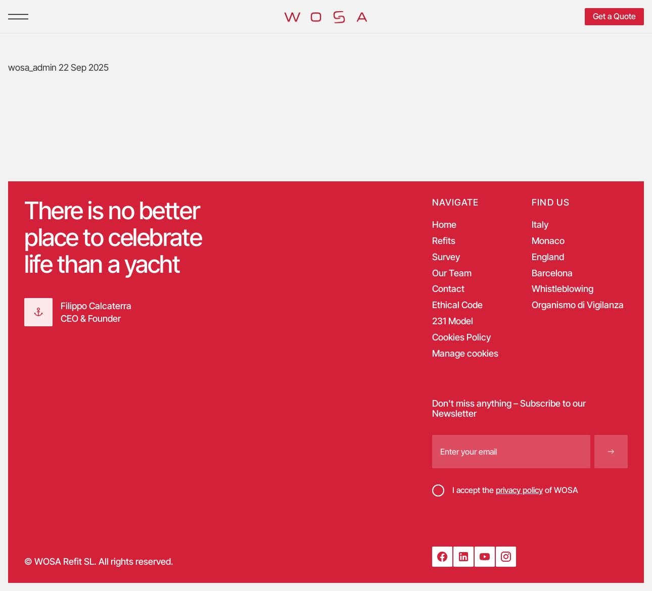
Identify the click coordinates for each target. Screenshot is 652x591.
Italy (540, 225)
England (548, 257)
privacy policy (519, 490)
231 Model (452, 321)
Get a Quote (614, 16)
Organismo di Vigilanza (578, 305)
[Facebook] (442, 557)
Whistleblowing (562, 289)
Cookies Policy (461, 337)
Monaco (548, 241)
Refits (443, 241)
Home (444, 225)
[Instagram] (506, 557)
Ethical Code (457, 305)
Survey (446, 257)
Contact (448, 289)
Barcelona (552, 273)
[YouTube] (485, 557)
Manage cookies (465, 354)
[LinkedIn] (463, 557)
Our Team (452, 273)
